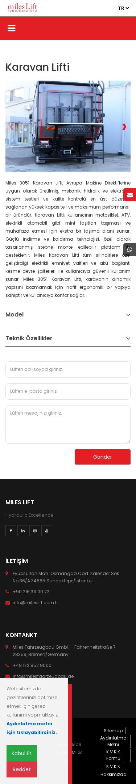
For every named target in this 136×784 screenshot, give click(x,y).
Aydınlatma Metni (113, 741)
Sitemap (113, 730)
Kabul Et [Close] (22, 753)
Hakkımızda (113, 774)
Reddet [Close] (22, 769)
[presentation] (12, 126)
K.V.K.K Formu (113, 755)
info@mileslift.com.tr (35, 602)
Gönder (102, 457)
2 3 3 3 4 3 (123, 8)
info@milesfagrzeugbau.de (43, 676)
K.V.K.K (113, 766)
